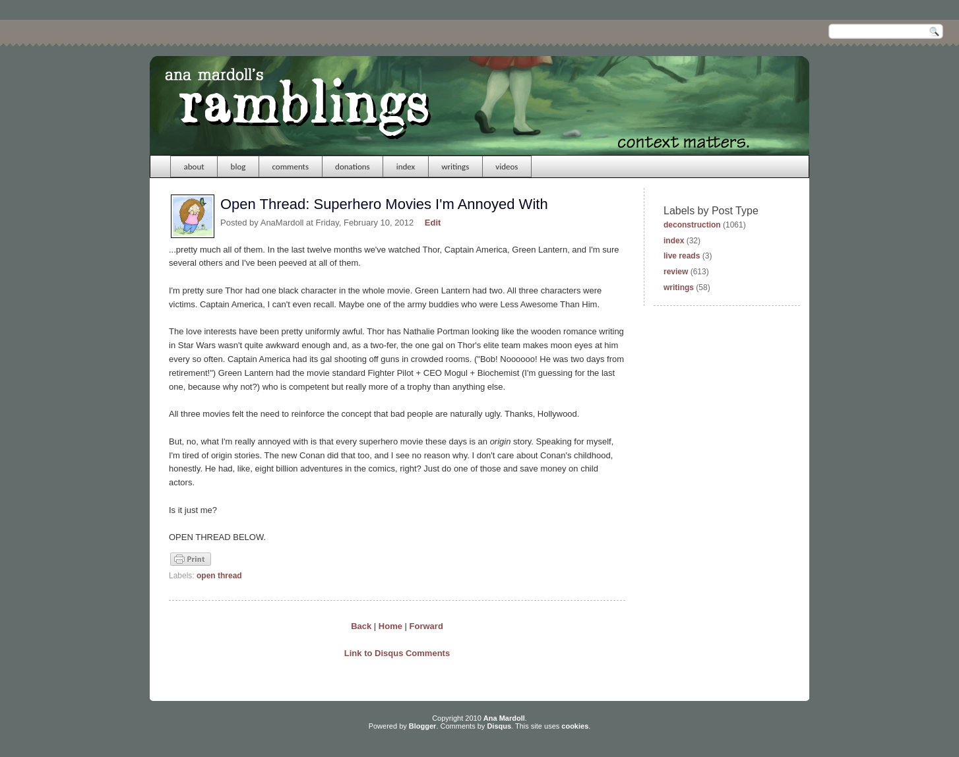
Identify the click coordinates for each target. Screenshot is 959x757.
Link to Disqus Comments (397, 653)
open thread (219, 575)
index (406, 166)
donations (352, 166)
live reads (682, 255)
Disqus (499, 726)
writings (455, 166)
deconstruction (692, 224)
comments (290, 166)
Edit (433, 222)
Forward (426, 626)
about (194, 166)
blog (238, 166)
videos (506, 166)
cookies (574, 726)
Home (390, 626)
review (676, 271)
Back (361, 626)
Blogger (423, 726)
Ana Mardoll (504, 718)
